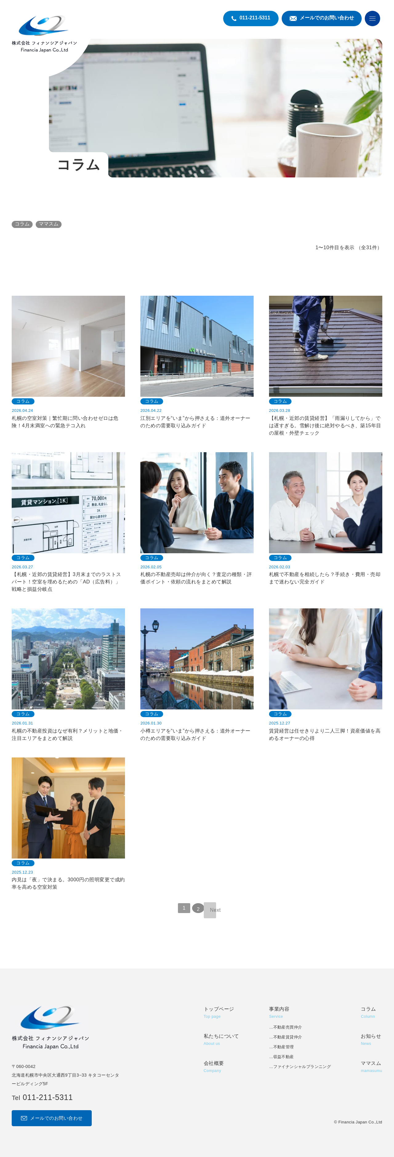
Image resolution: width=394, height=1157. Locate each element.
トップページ (219, 1013)
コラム (22, 223)
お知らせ (371, 1040)
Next (213, 910)
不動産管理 (283, 1047)
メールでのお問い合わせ (51, 1118)
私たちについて (221, 1040)
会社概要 (214, 1067)
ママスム (48, 223)
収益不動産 (283, 1056)
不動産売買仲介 (287, 1027)
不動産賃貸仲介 (287, 1037)
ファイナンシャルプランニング (302, 1066)
